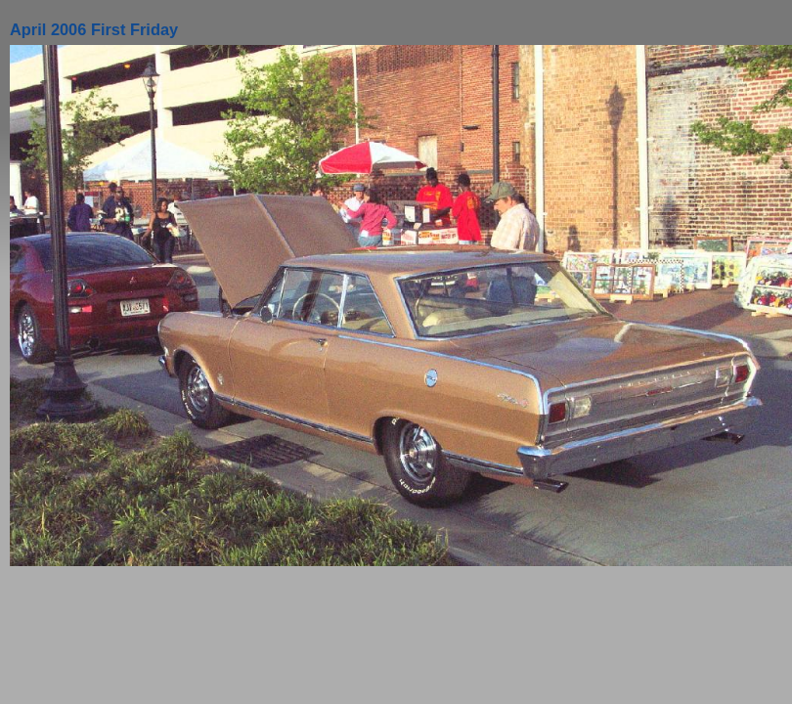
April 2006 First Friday (94, 29)
